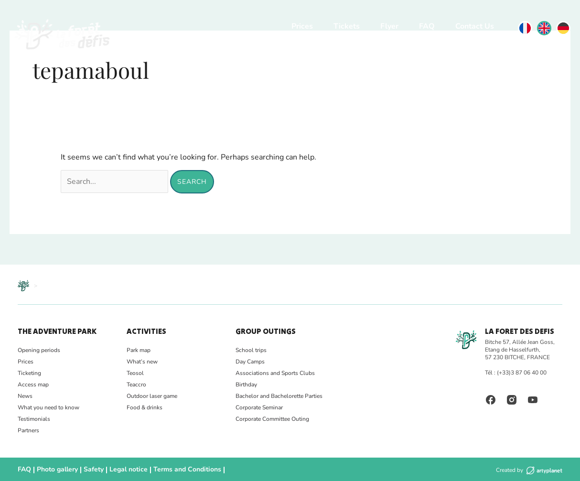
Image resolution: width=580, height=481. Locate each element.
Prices (302, 26)
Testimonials (34, 419)
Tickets (346, 26)
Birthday (246, 384)
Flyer (389, 26)
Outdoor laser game (152, 396)
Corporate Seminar (259, 407)
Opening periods (39, 350)
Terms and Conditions (169, 469)
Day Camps (250, 361)
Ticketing (29, 373)
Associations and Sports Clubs (275, 373)
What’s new (142, 361)
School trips (251, 350)
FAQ (427, 26)
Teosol (135, 373)
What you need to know (48, 407)
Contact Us (474, 26)
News (25, 396)
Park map (138, 350)
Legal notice (117, 469)
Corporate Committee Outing (272, 419)
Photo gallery (53, 469)
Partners (28, 430)
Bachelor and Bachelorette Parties (279, 396)
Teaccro (136, 384)
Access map (33, 384)
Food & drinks (144, 407)
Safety (86, 469)
